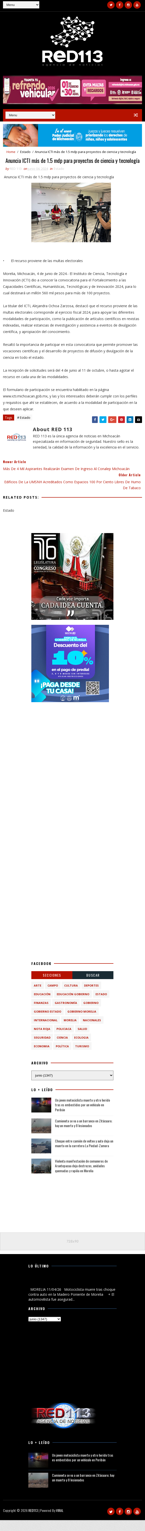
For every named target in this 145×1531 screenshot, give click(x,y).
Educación (42, 1005)
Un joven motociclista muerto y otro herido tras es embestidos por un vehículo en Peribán (82, 1115)
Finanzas (41, 1014)
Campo (53, 996)
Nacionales (92, 1031)
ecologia (81, 1048)
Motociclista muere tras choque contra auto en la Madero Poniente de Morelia (67, 1292)
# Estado (23, 428)
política (62, 1057)
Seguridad (42, 1048)
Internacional (45, 1031)
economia (41, 1057)
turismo (82, 1057)
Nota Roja (42, 1040)
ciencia (62, 1048)
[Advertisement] (72, 749)
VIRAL (59, 1521)
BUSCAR (93, 986)
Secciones (52, 986)
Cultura (71, 996)
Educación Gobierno (73, 1005)
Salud (82, 1040)
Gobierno (90, 1014)
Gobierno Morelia (81, 1022)
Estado (25, 150)
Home (10, 150)
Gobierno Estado (47, 1022)
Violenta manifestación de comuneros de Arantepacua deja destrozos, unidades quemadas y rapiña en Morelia (81, 1176)
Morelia (70, 1031)
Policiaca (63, 1040)
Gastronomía (66, 1014)
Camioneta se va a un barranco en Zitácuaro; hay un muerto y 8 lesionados (83, 1134)
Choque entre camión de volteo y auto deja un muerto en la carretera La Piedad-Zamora (84, 1154)
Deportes (91, 996)
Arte (37, 996)
